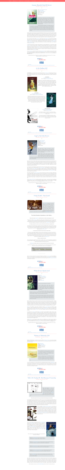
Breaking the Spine (46, 340)
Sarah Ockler (45, 412)
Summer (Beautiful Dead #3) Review (42, 5)
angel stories (35, 192)
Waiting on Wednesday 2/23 (42, 335)
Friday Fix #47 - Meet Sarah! (42, 195)
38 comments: (29, 331)
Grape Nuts (34, 219)
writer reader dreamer (40, 267)
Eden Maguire (42, 10)
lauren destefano (34, 332)
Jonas (54, 40)
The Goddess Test (34, 93)
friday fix (30, 267)
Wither (41, 275)
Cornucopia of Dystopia (49, 78)
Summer (38, 38)
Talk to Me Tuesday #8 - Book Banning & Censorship (42, 378)
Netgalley (41, 94)
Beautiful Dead (47, 38)
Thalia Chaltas (42, 344)
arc (29, 332)
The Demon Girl (44, 109)
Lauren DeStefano (43, 276)
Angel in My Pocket (42, 140)
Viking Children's (43, 345)
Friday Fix (45, 203)
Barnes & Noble (49, 110)
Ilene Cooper (42, 141)
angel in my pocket (31, 192)
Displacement (41, 343)
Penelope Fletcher (50, 109)
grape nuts (36, 267)
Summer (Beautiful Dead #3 (43, 9)
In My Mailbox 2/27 (41, 68)
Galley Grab (42, 280)
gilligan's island (33, 267)
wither (46, 332)
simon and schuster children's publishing (41, 332)
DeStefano (45, 308)
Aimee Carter (39, 93)
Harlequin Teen (37, 94)
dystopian (31, 332)
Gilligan (32, 243)
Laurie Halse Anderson (48, 406)
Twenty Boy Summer (40, 412)
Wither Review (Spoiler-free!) (42, 270)
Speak (43, 406)
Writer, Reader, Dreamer (48, 211)
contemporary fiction (39, 192)
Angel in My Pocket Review (41, 136)
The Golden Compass (32, 426)
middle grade (49, 192)
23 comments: (29, 64)
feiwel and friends (43, 192)
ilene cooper (46, 192)
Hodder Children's (43, 11)
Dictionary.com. (47, 236)
